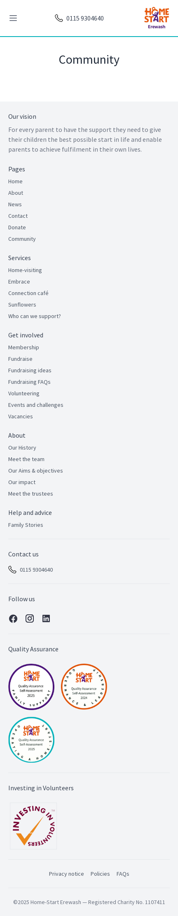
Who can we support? (34, 316)
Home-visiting (25, 270)
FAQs (123, 873)
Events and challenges (35, 404)
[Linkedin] (46, 619)
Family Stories (25, 524)
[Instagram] (30, 619)
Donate (17, 227)
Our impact (21, 482)
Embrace (19, 281)
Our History (22, 447)
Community (22, 238)
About (15, 192)
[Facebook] (13, 619)
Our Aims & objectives (35, 470)
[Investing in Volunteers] (33, 826)
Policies (100, 873)
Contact (18, 215)
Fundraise (20, 358)
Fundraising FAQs (29, 381)
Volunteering (24, 393)
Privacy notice (66, 873)
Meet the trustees (30, 493)
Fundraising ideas (30, 370)
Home (15, 181)
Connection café (28, 293)
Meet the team (26, 459)
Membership (23, 347)
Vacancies (20, 416)
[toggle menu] (13, 18)
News (15, 204)
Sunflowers (22, 304)
